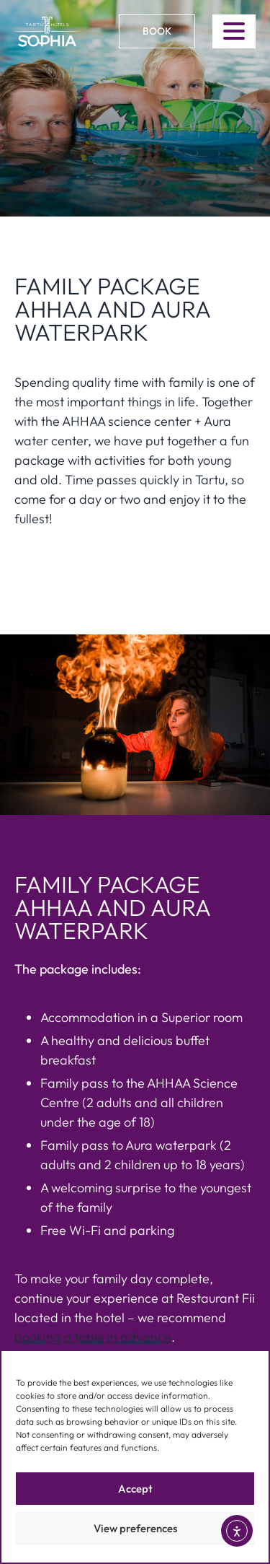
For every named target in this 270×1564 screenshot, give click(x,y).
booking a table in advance (92, 1337)
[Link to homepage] (47, 32)
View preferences (135, 1528)
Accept (135, 1488)
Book (157, 31)
